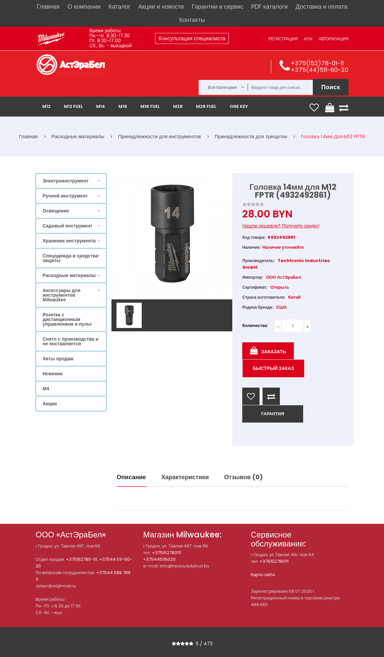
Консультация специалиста (192, 38)
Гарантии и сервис (217, 6)
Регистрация (282, 39)
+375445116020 (159, 559)
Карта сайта (263, 574)
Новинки (53, 373)
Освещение (56, 210)
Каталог (119, 6)
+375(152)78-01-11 (317, 63)
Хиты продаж (58, 358)
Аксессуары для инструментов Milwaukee (62, 295)
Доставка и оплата (321, 6)
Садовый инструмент (68, 225)
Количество (255, 325)
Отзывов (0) (243, 477)
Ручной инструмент (65, 195)
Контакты (192, 20)
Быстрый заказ (273, 368)
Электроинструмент (66, 180)
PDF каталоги (269, 6)
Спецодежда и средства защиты (70, 258)
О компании (84, 6)
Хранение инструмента (69, 240)
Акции (50, 403)
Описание (131, 477)
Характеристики (185, 477)
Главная (48, 6)
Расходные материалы (69, 275)
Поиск (330, 87)
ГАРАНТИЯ (272, 414)
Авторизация (333, 39)
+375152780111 (166, 552)
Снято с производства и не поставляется (70, 341)
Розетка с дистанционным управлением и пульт (67, 319)
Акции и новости (161, 6)
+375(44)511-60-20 (319, 70)
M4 (46, 388)
